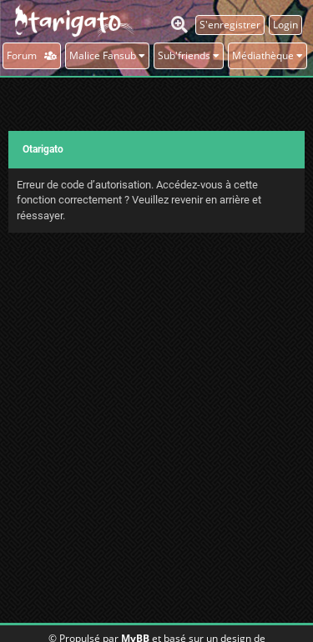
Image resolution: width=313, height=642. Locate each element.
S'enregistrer (229, 25)
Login (285, 25)
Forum (32, 55)
